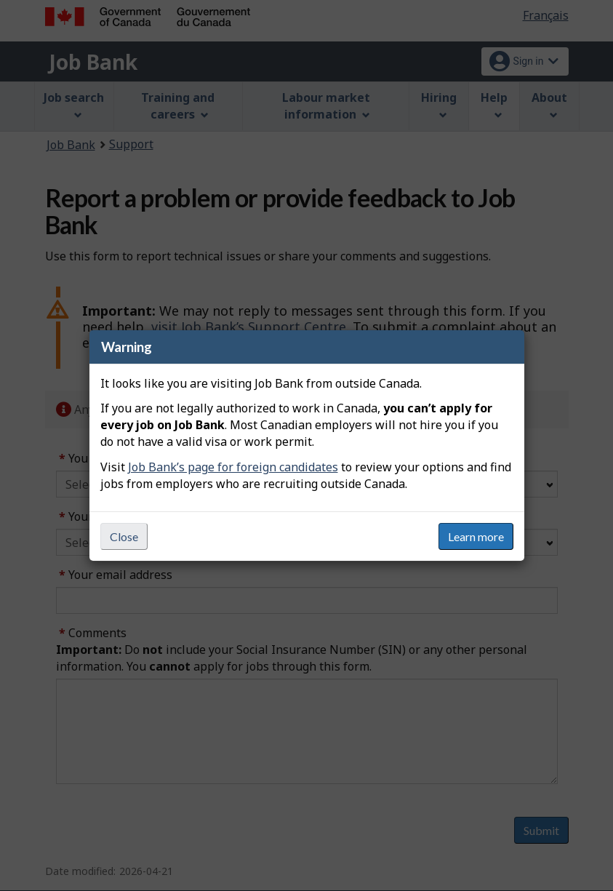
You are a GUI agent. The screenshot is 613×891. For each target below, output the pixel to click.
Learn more (476, 536)
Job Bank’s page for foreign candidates (233, 467)
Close (124, 536)
